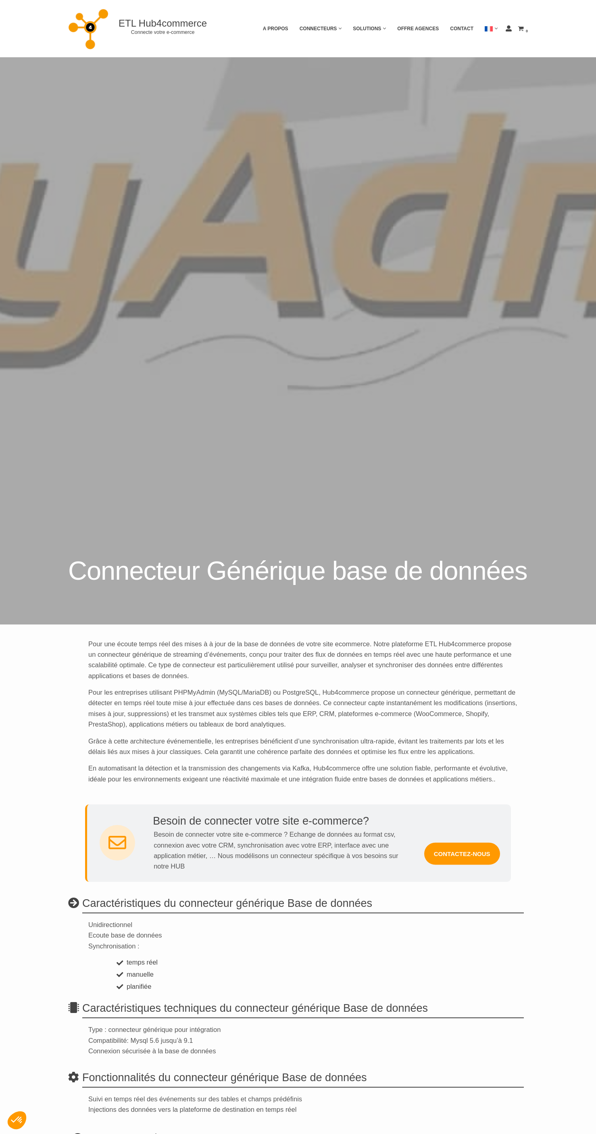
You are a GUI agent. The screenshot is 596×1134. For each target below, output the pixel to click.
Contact (461, 28)
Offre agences (418, 28)
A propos (275, 28)
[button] (340, 28)
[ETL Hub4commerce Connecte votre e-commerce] (140, 28)
